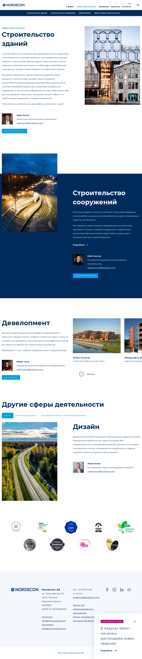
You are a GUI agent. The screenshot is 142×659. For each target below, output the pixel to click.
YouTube (129, 589)
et (116, 3)
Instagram (114, 589)
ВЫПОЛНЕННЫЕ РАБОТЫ (14, 131)
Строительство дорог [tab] (26, 415)
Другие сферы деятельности (107, 13)
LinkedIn (122, 589)
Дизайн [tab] (7, 415)
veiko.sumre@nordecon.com (30, 123)
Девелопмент (85, 13)
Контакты (126, 7)
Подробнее (109, 650)
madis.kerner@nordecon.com (101, 471)
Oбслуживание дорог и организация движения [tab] (63, 415)
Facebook (107, 589)
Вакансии (115, 7)
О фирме (70, 7)
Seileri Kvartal (81, 358)
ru (130, 3)
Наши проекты (11, 377)
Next (81, 374)
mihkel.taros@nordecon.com (30, 369)
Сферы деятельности (86, 7)
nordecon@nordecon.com (86, 597)
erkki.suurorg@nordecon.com (101, 268)
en (123, 3)
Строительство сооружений (63, 13)
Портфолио (103, 7)
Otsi (137, 5)
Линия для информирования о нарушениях (83, 609)
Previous (75, 374)
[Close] (135, 621)
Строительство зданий (37, 13)
